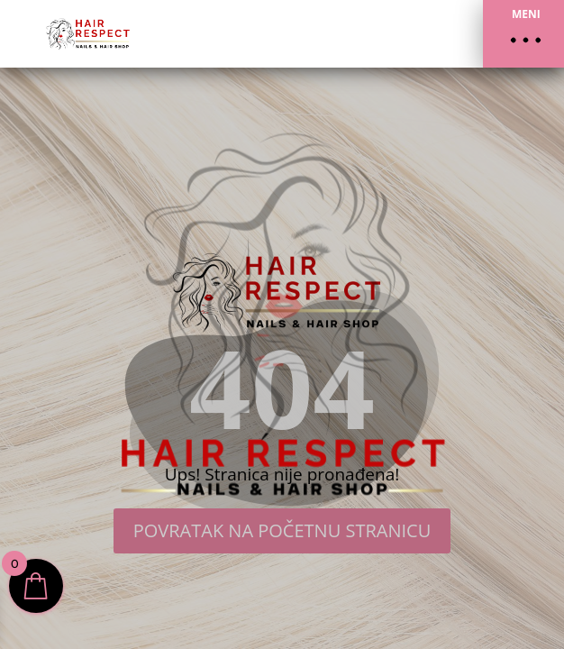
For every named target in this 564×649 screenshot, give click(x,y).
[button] (523, 34)
